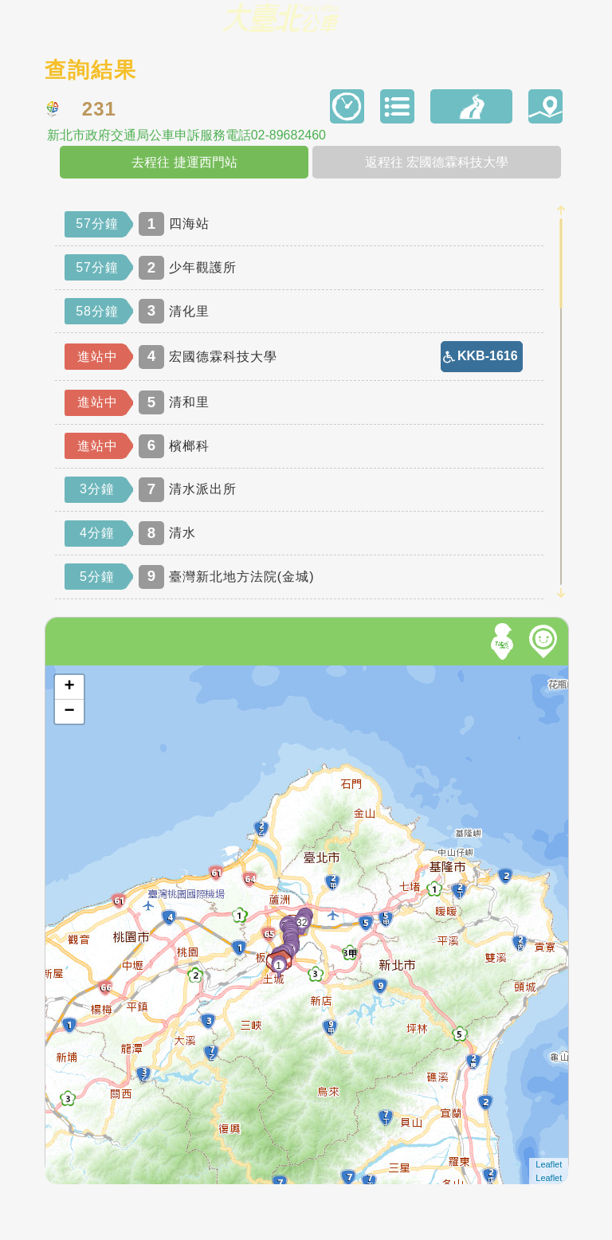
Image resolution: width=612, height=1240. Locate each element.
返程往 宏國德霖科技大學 (436, 162)
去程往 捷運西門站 (184, 162)
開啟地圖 (67, 672)
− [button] (70, 712)
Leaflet (549, 1164)
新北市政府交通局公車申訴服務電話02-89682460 (186, 135)
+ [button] (70, 687)
